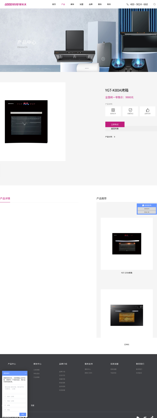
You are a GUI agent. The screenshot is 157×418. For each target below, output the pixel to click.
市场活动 (36, 376)
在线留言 (139, 373)
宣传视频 (62, 397)
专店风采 (113, 373)
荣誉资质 (62, 393)
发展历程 (62, 389)
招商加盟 (113, 369)
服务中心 (88, 369)
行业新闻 (36, 380)
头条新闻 (36, 372)
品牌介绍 (62, 382)
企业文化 (62, 386)
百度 (32, 401)
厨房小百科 (88, 373)
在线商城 (62, 400)
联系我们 (139, 369)
